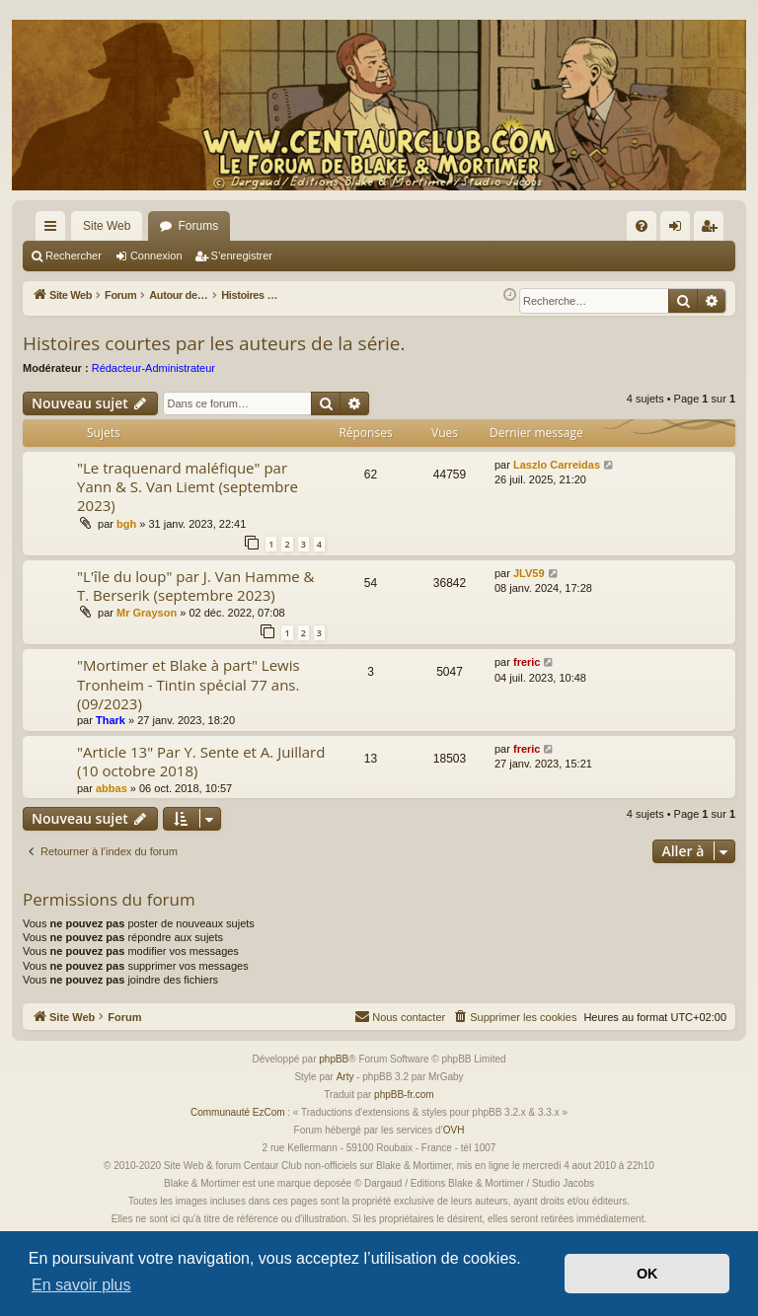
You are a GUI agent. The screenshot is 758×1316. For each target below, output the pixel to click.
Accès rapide (54, 230)
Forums (198, 226)
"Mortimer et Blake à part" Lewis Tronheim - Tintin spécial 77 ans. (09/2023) (188, 684)
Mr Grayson (146, 613)
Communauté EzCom (237, 1112)
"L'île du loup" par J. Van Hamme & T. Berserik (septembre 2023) (196, 585)
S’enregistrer (241, 255)
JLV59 (529, 573)
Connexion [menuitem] (679, 230)
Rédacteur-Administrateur (153, 368)
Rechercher (73, 255)
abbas (111, 788)
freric (527, 662)
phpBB (333, 1059)
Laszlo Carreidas (556, 465)
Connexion (156, 255)
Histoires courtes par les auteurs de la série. (214, 343)
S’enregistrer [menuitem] (713, 230)
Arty (345, 1076)
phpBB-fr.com (404, 1094)
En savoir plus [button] (81, 1285)
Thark (110, 720)
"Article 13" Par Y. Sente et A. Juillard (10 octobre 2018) (201, 761)
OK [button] (647, 1273)
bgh (126, 524)
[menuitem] (641, 226)
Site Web (106, 226)
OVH (454, 1130)
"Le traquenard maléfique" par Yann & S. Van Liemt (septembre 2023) (187, 487)
